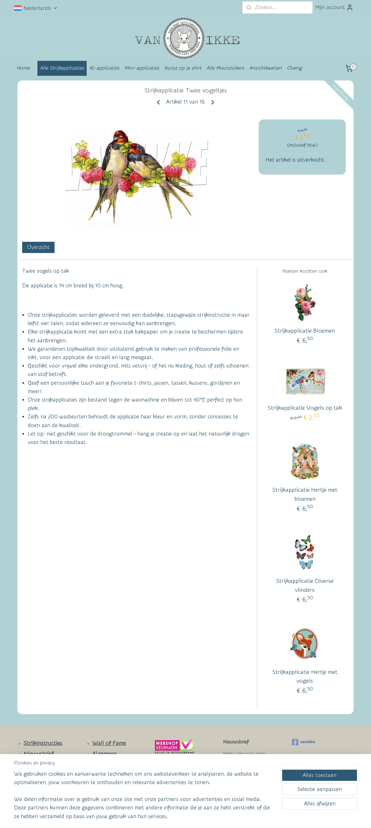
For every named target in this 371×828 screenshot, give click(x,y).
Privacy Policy (104, 782)
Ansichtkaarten (265, 68)
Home (23, 68)
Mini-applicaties (141, 68)
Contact (34, 764)
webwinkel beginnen (195, 817)
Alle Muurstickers (225, 68)
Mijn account (334, 7)
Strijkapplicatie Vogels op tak (305, 408)
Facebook (36, 783)
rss (173, 817)
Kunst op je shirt (182, 68)
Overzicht (38, 247)
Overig (294, 68)
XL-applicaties (104, 68)
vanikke (303, 742)
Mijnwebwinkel (246, 817)
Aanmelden (241, 776)
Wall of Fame (109, 743)
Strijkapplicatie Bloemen (305, 331)
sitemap (161, 817)
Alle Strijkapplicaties (62, 68)
